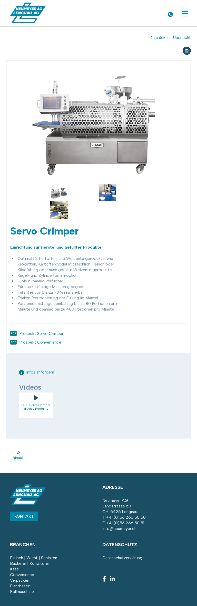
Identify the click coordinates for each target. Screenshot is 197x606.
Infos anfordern (36, 372)
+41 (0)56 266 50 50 (126, 517)
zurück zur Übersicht (171, 37)
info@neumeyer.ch (119, 528)
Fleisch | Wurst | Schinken (33, 557)
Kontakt (24, 516)
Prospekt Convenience (40, 342)
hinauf (18, 455)
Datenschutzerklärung (122, 557)
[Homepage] (28, 21)
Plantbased (20, 585)
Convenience (22, 574)
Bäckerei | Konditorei (29, 563)
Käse (14, 569)
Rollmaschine (22, 591)
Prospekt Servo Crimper (41, 333)
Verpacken (19, 580)
